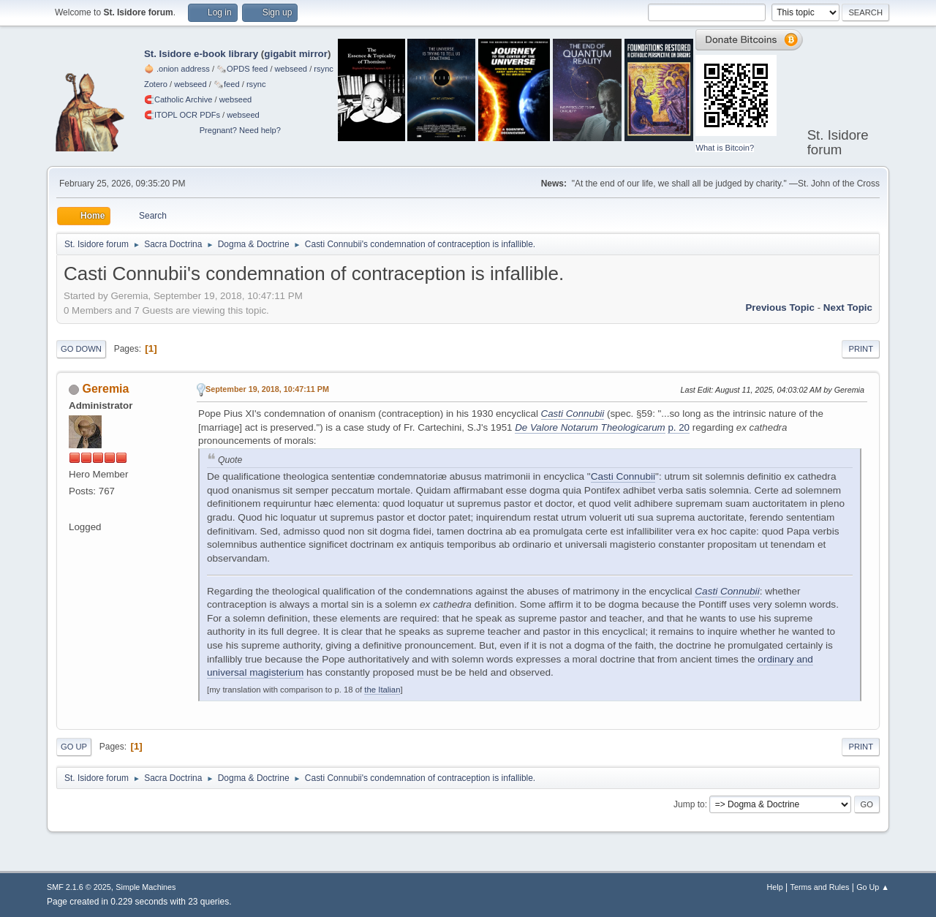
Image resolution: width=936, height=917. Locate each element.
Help (775, 887)
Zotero (155, 84)
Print (860, 348)
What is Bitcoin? (724, 147)
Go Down (81, 348)
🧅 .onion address (177, 68)
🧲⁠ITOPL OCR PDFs (182, 114)
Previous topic (780, 307)
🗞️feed (227, 84)
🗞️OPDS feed (242, 68)
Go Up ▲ (872, 887)
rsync (323, 68)
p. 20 (679, 427)
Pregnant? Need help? (240, 130)
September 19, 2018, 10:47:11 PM (267, 389)
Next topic (847, 307)
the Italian (382, 689)
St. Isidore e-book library (201, 53)
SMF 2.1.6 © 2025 (79, 887)
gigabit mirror (296, 53)
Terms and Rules (820, 887)
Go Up (74, 746)
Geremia (105, 388)
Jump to (689, 804)
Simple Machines (146, 887)
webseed (291, 68)
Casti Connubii (623, 476)
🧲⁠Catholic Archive (178, 99)
